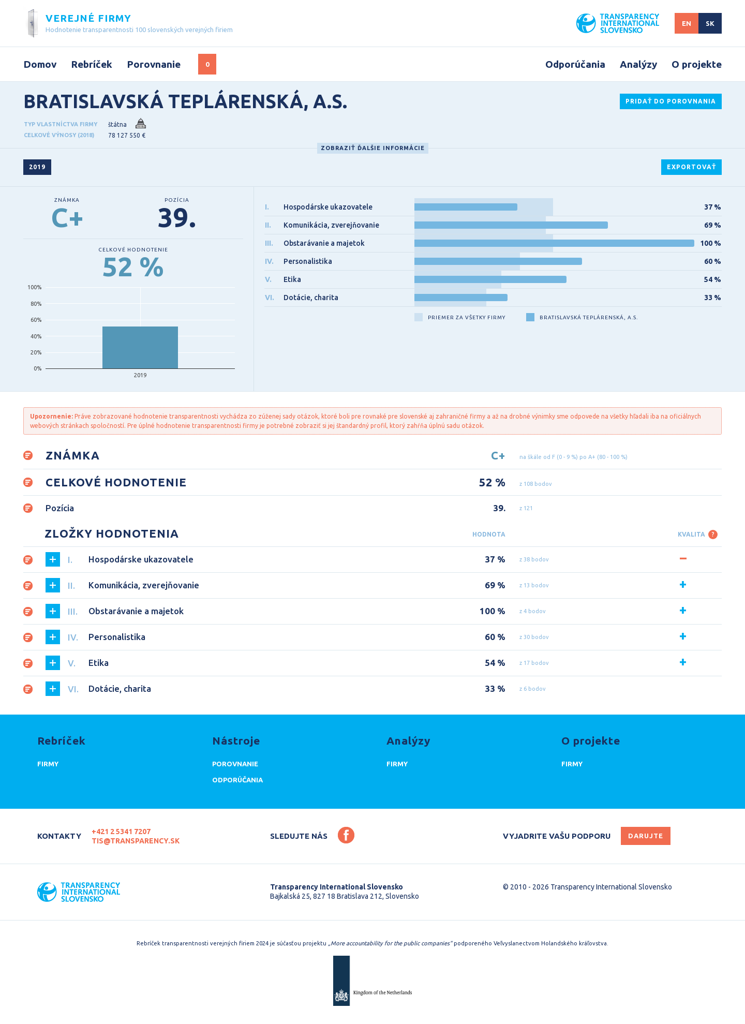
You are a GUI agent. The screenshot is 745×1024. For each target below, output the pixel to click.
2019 (37, 167)
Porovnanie (154, 64)
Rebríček (91, 64)
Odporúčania (575, 64)
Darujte (645, 835)
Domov (39, 64)
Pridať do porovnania (670, 101)
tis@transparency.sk (136, 841)
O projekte (697, 64)
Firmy (47, 763)
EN (686, 23)
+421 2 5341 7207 (121, 831)
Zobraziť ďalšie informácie (373, 148)
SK (710, 23)
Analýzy (638, 64)
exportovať (691, 167)
